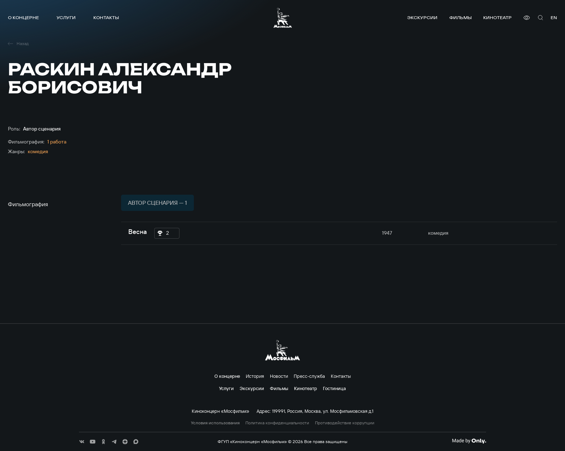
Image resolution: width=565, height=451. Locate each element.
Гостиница (334, 388)
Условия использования (215, 422)
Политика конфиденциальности (277, 422)
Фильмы (460, 17)
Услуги (66, 17)
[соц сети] (82, 442)
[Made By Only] (469, 441)
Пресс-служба (309, 376)
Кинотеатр (497, 17)
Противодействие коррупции (344, 422)
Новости (279, 376)
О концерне (23, 17)
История (255, 376)
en (554, 17)
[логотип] (282, 17)
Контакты (106, 17)
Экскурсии (422, 17)
